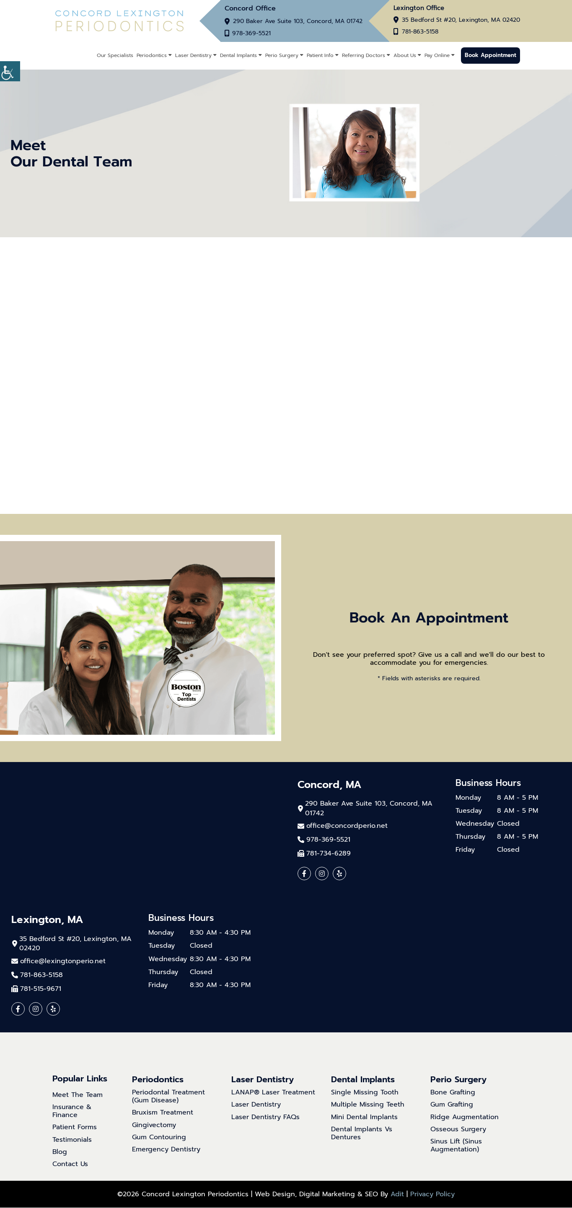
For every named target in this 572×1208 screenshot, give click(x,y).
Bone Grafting (452, 1093)
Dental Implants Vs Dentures (361, 1133)
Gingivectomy (154, 1125)
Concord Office (250, 8)
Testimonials (72, 1140)
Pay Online (437, 55)
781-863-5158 (420, 32)
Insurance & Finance (71, 1112)
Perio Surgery (281, 55)
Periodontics (152, 55)
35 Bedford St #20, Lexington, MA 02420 (461, 20)
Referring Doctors (363, 55)
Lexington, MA (47, 920)
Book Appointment (490, 56)
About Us (404, 55)
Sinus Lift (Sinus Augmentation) (456, 1146)
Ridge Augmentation (464, 1117)
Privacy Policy (432, 1195)
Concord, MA (330, 785)
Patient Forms (74, 1128)
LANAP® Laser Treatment (273, 1093)
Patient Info (320, 55)
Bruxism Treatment (162, 1113)
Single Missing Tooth (365, 1093)
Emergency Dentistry (166, 1150)
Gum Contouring (159, 1137)
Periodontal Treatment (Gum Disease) (168, 1097)
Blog (59, 1152)
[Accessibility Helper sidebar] (10, 71)
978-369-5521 (252, 33)
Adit (397, 1195)
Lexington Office (418, 8)
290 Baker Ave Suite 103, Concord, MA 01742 (297, 21)
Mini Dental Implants (364, 1117)
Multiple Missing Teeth (367, 1105)
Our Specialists (115, 55)
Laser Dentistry (193, 55)
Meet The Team (77, 1095)
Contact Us (70, 1165)
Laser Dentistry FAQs (265, 1117)
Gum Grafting (451, 1105)
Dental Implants (238, 55)
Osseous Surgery (458, 1129)
